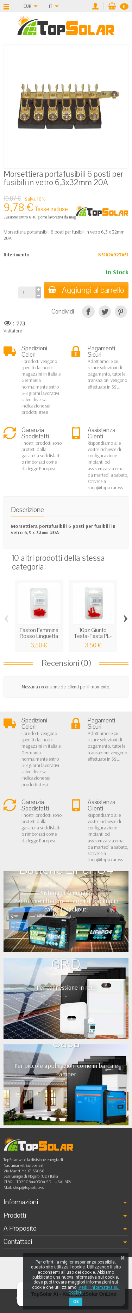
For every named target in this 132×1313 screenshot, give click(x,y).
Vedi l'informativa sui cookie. (94, 1290)
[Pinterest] (121, 311)
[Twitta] (105, 311)
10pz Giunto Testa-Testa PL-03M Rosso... (93, 636)
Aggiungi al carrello (86, 290)
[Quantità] (27, 292)
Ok (75, 1301)
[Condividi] (88, 311)
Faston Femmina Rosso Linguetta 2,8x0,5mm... (39, 636)
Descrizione (27, 509)
